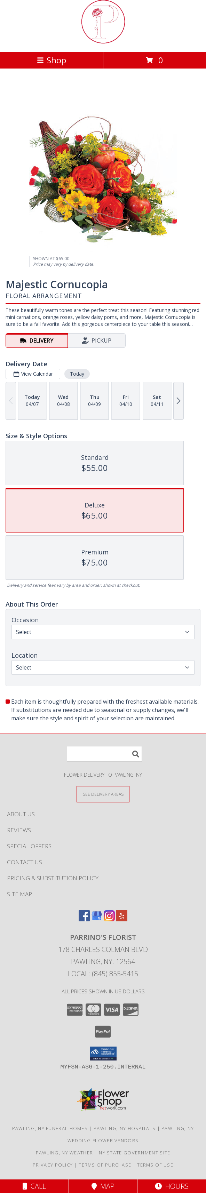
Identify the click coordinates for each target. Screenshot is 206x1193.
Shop (51, 60)
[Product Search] (104, 754)
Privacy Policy (53, 1165)
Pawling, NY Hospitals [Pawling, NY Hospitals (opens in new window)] (125, 1128)
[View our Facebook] (84, 919)
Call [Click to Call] (34, 1186)
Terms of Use (155, 1165)
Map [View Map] (103, 1186)
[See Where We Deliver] (103, 794)
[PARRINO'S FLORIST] (103, 41)
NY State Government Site (134, 1153)
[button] (103, 1053)
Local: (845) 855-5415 (103, 973)
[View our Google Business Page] (96, 919)
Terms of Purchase (105, 1165)
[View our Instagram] (109, 919)
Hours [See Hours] (172, 1186)
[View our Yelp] (121, 919)
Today (77, 373)
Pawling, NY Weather (64, 1153)
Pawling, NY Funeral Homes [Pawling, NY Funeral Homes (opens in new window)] (50, 1128)
